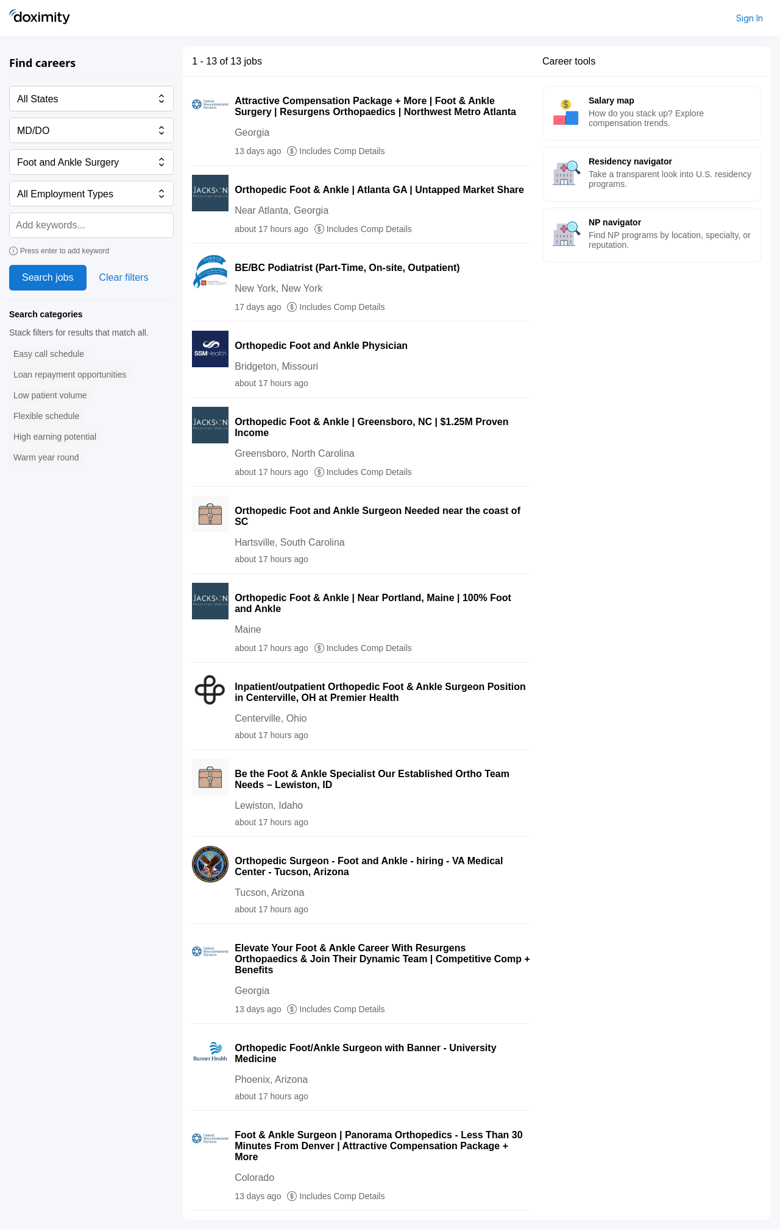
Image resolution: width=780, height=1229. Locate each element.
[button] (49, 354)
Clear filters (124, 277)
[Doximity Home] (39, 18)
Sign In (749, 18)
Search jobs (48, 277)
